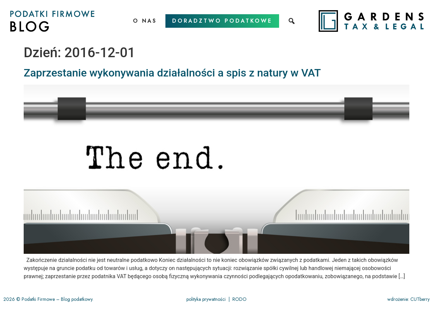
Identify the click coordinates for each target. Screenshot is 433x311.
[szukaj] (292, 21)
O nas (145, 21)
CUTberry (420, 299)
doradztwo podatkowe (222, 21)
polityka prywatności (206, 299)
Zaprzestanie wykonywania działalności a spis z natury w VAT (172, 72)
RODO (239, 299)
